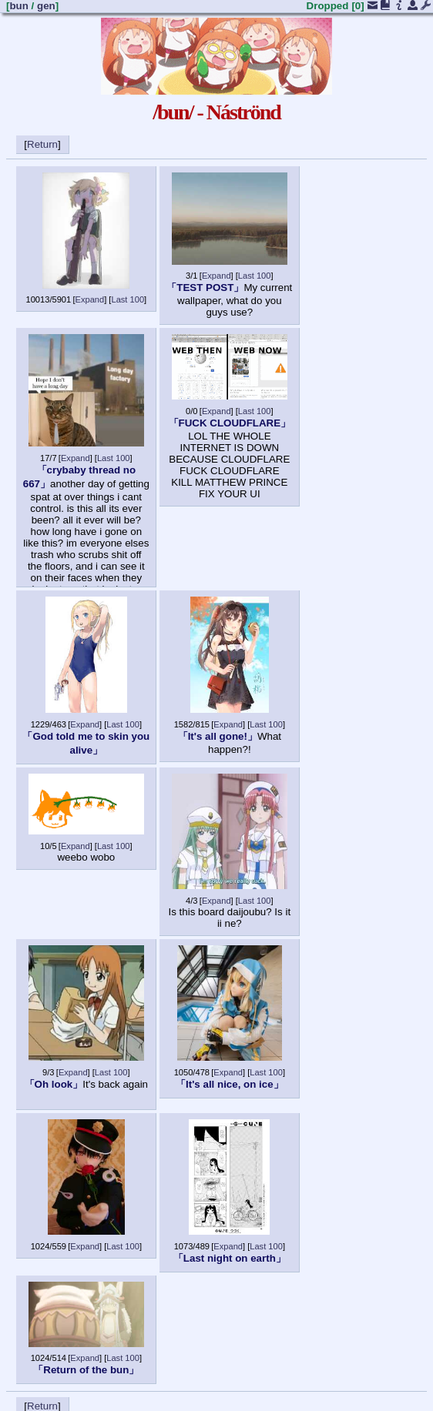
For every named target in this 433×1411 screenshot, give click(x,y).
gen (46, 6)
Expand (90, 299)
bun (18, 6)
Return (42, 144)
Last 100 (127, 299)
